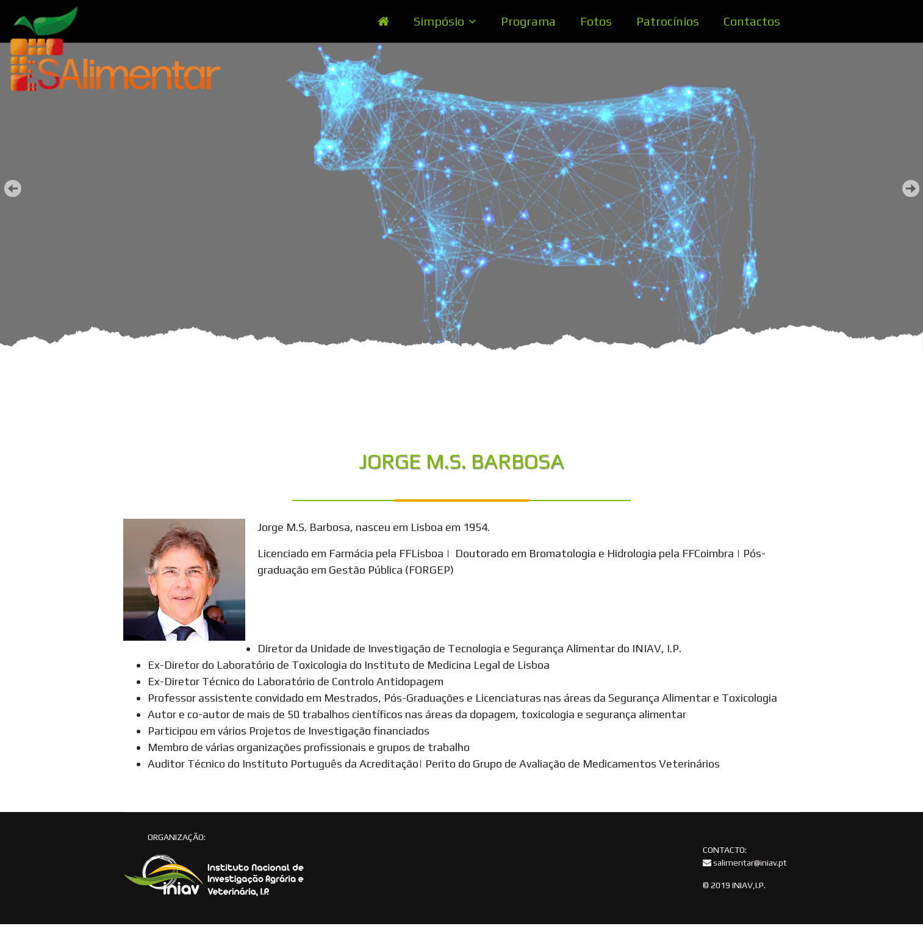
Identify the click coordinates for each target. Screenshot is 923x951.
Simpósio (439, 21)
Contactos (752, 21)
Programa (528, 21)
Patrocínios (667, 21)
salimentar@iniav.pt (750, 862)
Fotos (596, 21)
